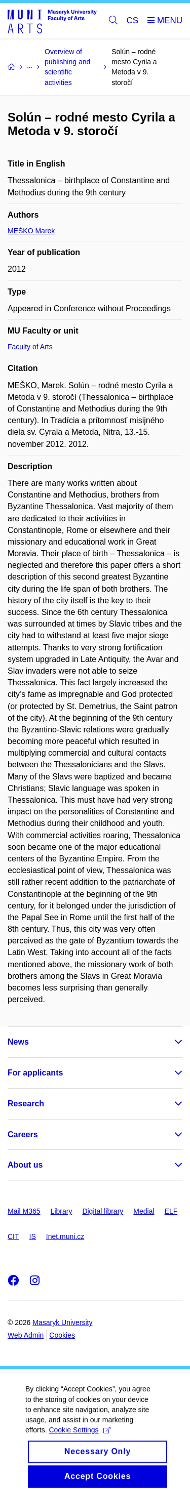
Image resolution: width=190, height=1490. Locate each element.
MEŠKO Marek (31, 231)
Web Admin (26, 1335)
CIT (13, 1236)
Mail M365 (24, 1211)
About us (25, 1165)
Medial (143, 1211)
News (18, 1042)
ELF (171, 1211)
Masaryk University (62, 1322)
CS (133, 20)
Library (61, 1211)
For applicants (35, 1072)
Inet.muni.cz (65, 1236)
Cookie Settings (79, 1438)
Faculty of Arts (30, 347)
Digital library (102, 1211)
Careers (23, 1134)
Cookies (62, 1335)
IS (32, 1236)
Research (26, 1103)
